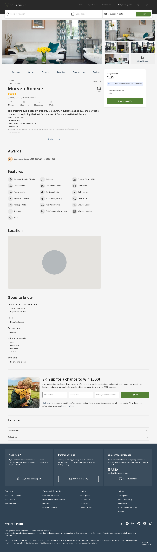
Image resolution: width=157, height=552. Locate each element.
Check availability (125, 101)
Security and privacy (125, 499)
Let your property (125, 5)
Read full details (128, 479)
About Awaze (10, 499)
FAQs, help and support (29, 479)
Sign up (135, 394)
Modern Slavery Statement (127, 507)
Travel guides (85, 495)
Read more (54, 139)
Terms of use (122, 503)
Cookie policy (123, 495)
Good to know (79, 72)
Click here (46, 403)
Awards (31, 72)
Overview (16, 72)
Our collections (85, 499)
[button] (86, 14)
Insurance (45, 503)
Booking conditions (49, 507)
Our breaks (84, 503)
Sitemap (121, 511)
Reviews (96, 72)
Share (97, 81)
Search (143, 14)
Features (45, 72)
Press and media (11, 503)
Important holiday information (53, 499)
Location (61, 72)
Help (137, 5)
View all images (143, 59)
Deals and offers (86, 507)
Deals (81, 5)
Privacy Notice (67, 406)
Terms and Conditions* (146, 543)
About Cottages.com (13, 495)
